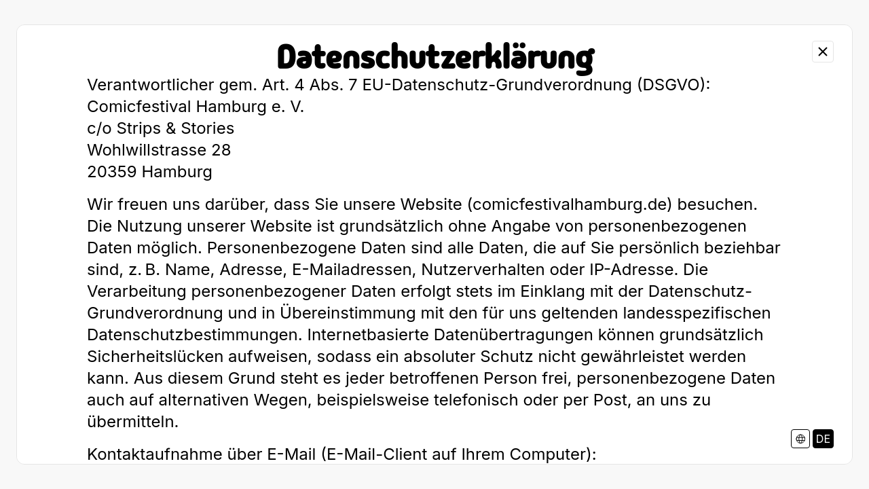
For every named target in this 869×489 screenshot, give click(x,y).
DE (823, 439)
